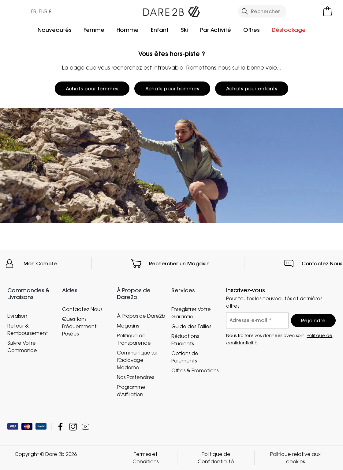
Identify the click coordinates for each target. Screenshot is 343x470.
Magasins (128, 326)
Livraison (17, 316)
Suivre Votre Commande (22, 346)
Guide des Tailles (191, 326)
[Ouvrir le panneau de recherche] (262, 11)
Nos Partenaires (135, 377)
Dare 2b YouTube (85, 426)
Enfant (160, 29)
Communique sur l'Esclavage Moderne (137, 360)
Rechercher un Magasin (179, 263)
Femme (94, 29)
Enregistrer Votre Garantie (191, 313)
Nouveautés (54, 29)
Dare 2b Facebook (60, 426)
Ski (184, 29)
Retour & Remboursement (27, 329)
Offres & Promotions (194, 370)
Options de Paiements (184, 357)
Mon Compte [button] (40, 263)
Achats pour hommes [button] (172, 88)
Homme (128, 29)
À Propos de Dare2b (141, 316)
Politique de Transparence (134, 339)
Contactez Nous (322, 263)
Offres (251, 29)
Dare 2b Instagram (73, 426)
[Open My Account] (303, 11)
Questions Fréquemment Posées (79, 326)
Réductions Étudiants (185, 340)
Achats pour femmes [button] (92, 88)
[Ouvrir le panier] (327, 11)
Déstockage (289, 29)
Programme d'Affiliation (131, 390)
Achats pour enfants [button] (251, 88)
